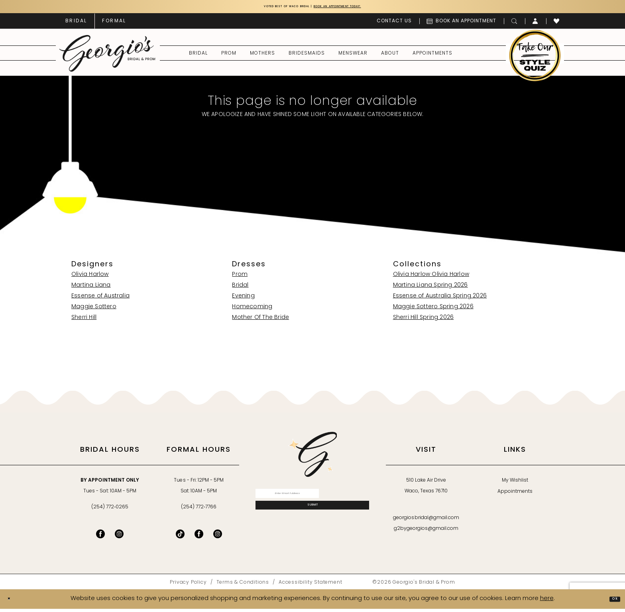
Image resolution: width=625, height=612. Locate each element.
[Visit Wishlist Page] (556, 23)
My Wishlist (515, 483)
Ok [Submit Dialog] (611, 602)
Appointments (515, 494)
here (547, 602)
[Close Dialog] (12, 602)
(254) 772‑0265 (109, 510)
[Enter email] (312, 499)
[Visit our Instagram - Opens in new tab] (119, 537)
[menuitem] (76, 23)
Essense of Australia (100, 299)
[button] (535, 23)
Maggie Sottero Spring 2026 (433, 310)
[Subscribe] (312, 519)
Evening (243, 299)
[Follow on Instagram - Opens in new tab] (217, 537)
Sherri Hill (83, 321)
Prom (240, 278)
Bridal (240, 288)
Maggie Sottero (93, 310)
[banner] (107, 56)
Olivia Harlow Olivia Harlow (431, 278)
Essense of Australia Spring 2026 (440, 299)
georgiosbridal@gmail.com (426, 521)
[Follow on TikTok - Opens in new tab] (180, 537)
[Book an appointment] (461, 23)
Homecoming (252, 310)
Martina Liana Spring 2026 (430, 288)
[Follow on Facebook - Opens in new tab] (199, 537)
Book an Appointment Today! (359, 8)
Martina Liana (91, 288)
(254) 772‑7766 (198, 510)
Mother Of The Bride (260, 321)
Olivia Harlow (90, 278)
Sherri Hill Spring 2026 (423, 321)
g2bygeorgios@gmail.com (426, 531)
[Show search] (514, 23)
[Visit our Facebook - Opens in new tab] (100, 537)
